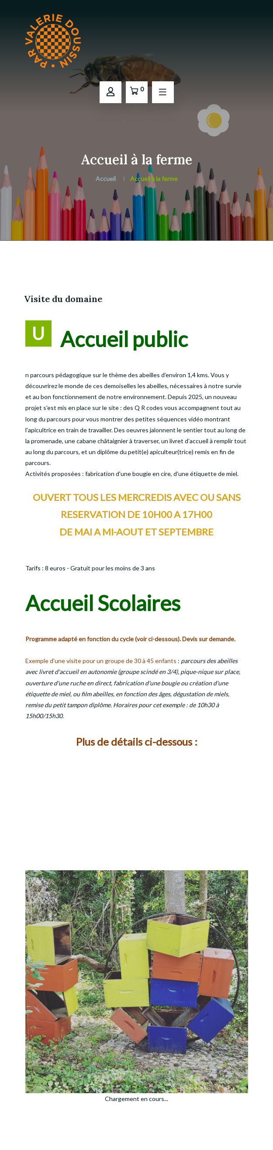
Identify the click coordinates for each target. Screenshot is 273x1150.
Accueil (106, 178)
